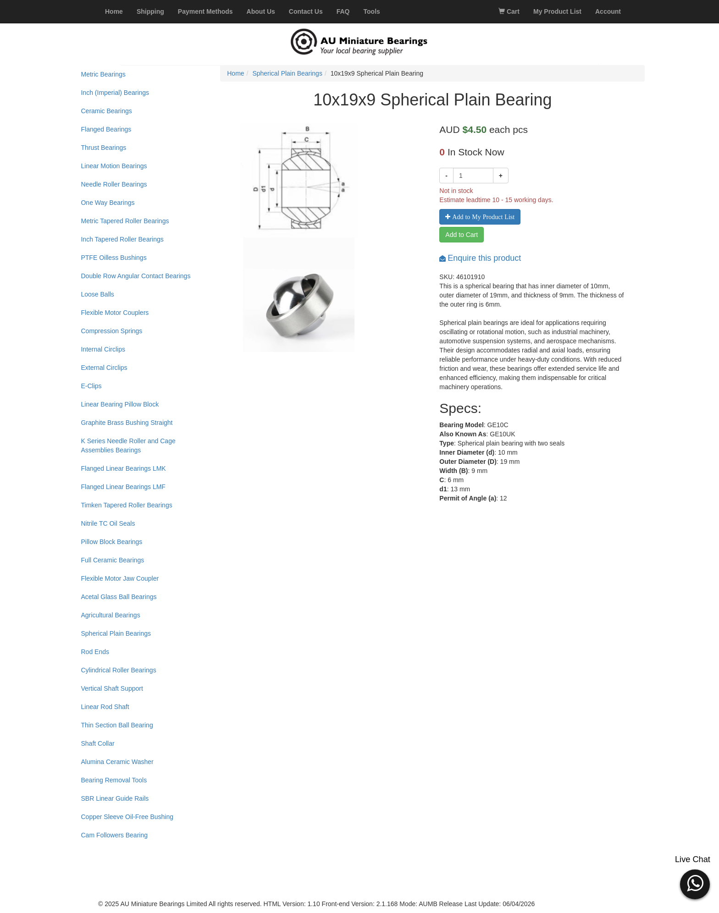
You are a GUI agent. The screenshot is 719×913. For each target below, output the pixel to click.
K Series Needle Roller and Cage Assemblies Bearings (128, 445)
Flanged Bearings (106, 129)
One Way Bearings (107, 202)
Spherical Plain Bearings (116, 633)
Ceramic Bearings (106, 111)
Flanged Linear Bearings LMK (123, 468)
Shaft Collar (97, 743)
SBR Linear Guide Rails (115, 798)
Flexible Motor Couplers (115, 312)
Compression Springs (111, 331)
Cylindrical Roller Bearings (118, 670)
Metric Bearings (103, 74)
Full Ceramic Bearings (112, 560)
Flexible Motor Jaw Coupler (120, 578)
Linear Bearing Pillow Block (120, 404)
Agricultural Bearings (110, 615)
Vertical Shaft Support (112, 688)
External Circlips (104, 367)
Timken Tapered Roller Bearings (126, 505)
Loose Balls (97, 294)
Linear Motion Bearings (114, 166)
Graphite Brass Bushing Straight (126, 422)
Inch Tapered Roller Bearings (122, 239)
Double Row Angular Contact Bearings (135, 276)
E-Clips (91, 386)
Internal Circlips (103, 349)
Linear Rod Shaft (105, 706)
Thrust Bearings (103, 147)
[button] (695, 883)
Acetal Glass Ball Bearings (118, 596)
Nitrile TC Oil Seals (108, 523)
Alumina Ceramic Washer (117, 761)
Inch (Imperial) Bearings (115, 92)
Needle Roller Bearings (114, 184)
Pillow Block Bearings (111, 541)
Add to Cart (461, 234)
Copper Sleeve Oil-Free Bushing (127, 816)
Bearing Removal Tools (114, 780)
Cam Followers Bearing (114, 835)
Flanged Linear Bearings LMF (123, 486)
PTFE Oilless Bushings (113, 257)
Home (235, 73)
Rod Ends (95, 651)
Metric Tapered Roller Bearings (125, 221)
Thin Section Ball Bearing (117, 725)
